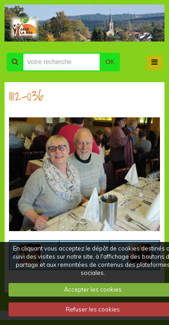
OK (109, 61)
